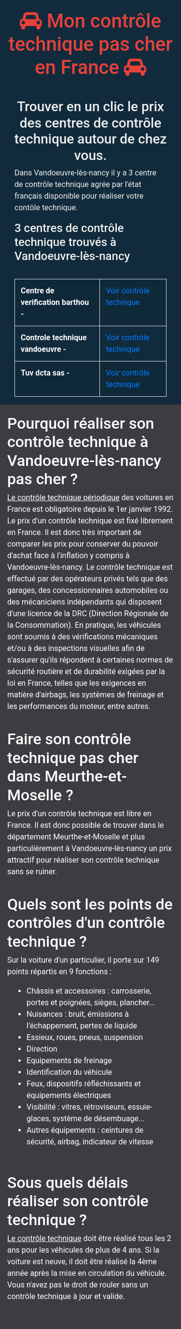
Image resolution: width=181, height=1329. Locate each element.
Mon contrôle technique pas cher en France (91, 44)
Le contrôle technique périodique (63, 497)
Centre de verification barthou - (55, 302)
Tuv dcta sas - (45, 372)
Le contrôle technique (44, 1238)
